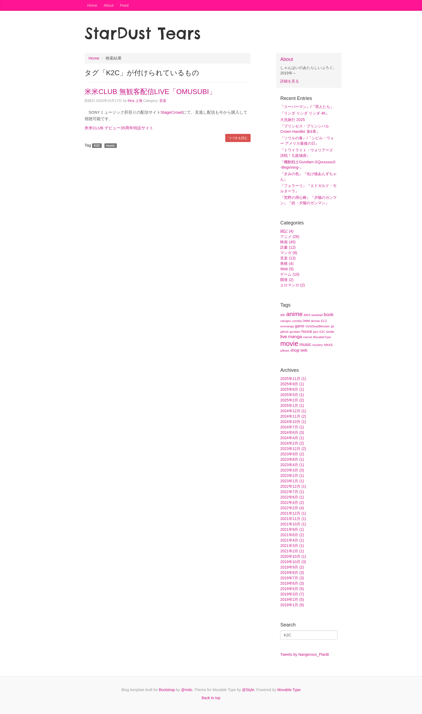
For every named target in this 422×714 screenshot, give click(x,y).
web (303, 350)
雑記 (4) (286, 231)
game (299, 326)
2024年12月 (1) (293, 411)
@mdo (186, 690)
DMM (306, 321)
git (332, 326)
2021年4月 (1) (292, 540)
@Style (248, 690)
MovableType (322, 337)
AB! (282, 315)
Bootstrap (167, 690)
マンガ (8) (288, 253)
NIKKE (328, 344)
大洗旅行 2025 (292, 119)
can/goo (285, 321)
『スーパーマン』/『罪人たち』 (307, 107)
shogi (294, 350)
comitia (296, 321)
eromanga (287, 326)
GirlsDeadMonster (317, 326)
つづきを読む (238, 138)
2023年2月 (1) (292, 475)
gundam (295, 331)
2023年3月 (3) (292, 470)
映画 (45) (288, 242)
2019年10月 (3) (293, 562)
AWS (307, 315)
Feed (124, 5)
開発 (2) (286, 280)
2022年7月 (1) (292, 492)
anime (294, 314)
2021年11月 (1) (293, 519)
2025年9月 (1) (292, 384)
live (283, 336)
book (328, 314)
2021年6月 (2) (292, 535)
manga (295, 336)
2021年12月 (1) (293, 513)
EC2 (324, 321)
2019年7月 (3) (292, 578)
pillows (284, 350)
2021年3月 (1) (292, 545)
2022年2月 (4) (292, 508)
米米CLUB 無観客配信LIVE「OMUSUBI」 (150, 92)
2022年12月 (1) (293, 486)
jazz (315, 331)
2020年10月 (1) (293, 556)
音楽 (162, 101)
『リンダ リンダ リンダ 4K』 (304, 113)
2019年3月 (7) (292, 594)
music (305, 344)
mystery (317, 344)
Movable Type (289, 690)
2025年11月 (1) (293, 378)
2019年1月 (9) (292, 605)
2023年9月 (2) (292, 454)
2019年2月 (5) (292, 599)
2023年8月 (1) (292, 459)
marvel (307, 337)
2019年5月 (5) (292, 589)
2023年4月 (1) (292, 465)
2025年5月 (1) (292, 395)
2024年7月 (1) (292, 427)
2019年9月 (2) (292, 567)
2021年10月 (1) (293, 524)
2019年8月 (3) (292, 572)
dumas (315, 321)
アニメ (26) (289, 236)
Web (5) (287, 269)
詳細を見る (289, 81)
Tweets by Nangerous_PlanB (304, 654)
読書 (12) (288, 247)
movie (289, 343)
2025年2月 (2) (292, 400)
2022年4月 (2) (292, 502)
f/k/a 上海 (135, 101)
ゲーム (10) (289, 274)
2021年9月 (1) (292, 529)
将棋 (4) (286, 263)
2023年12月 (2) (293, 448)
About (109, 5)
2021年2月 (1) (292, 551)
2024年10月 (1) (293, 422)
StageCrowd (172, 112)
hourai (306, 331)
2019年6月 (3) (292, 583)
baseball (317, 315)
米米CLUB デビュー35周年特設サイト (119, 128)
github (284, 331)
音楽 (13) (288, 258)
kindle (330, 331)
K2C (322, 331)
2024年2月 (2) (292, 443)
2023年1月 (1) (292, 481)
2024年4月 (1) (292, 438)
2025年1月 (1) (292, 405)
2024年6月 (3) (292, 432)
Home (92, 5)
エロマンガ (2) (292, 285)
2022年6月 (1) (292, 497)
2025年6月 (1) (292, 389)
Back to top (211, 698)
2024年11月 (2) (293, 416)
